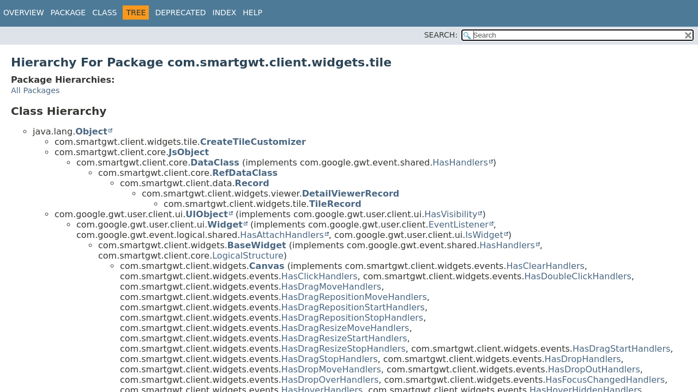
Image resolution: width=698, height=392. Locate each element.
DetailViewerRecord (351, 193)
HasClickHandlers (319, 276)
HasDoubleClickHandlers (578, 276)
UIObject (206, 214)
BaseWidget (256, 245)
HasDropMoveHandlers (331, 369)
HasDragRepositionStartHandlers (353, 307)
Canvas (267, 266)
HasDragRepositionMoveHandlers (354, 297)
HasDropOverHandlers (329, 380)
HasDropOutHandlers (594, 369)
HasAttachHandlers (281, 235)
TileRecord (335, 204)
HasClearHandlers (545, 266)
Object (91, 131)
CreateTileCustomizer (253, 142)
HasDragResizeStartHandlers (344, 338)
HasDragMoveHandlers (331, 286)
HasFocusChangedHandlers (605, 380)
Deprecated (180, 12)
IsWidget (484, 235)
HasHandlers (460, 162)
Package (68, 12)
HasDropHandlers (583, 359)
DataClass (214, 162)
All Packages (35, 90)
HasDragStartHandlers (621, 349)
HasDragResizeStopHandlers (343, 349)
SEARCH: (441, 34)
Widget (225, 224)
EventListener (459, 224)
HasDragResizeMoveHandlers (345, 328)
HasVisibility (450, 214)
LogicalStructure (248, 255)
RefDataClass (245, 173)
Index (225, 12)
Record (252, 183)
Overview (23, 12)
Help (252, 12)
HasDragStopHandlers (329, 359)
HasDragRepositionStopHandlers (352, 318)
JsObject (189, 152)
